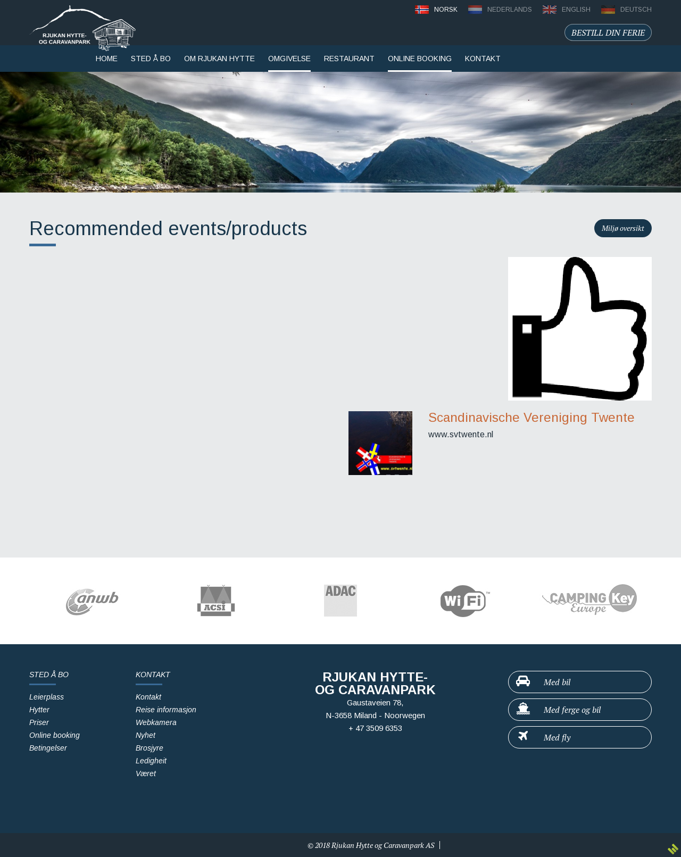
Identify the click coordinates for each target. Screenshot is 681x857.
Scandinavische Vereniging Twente (531, 417)
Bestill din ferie (608, 32)
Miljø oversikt (623, 228)
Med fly (542, 736)
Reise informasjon (166, 709)
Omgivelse (289, 58)
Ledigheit (151, 760)
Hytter (39, 709)
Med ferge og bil (558, 709)
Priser (39, 722)
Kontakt (148, 697)
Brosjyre (149, 748)
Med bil (542, 681)
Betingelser (48, 748)
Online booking (420, 58)
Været (146, 773)
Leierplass (46, 697)
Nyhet (145, 735)
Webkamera (156, 722)
